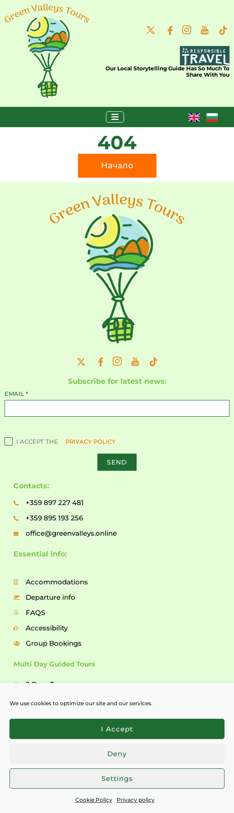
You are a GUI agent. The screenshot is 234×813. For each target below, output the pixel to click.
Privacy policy (136, 799)
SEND (117, 462)
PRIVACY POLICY (90, 441)
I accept (117, 729)
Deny (117, 753)
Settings (117, 778)
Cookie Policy (93, 799)
